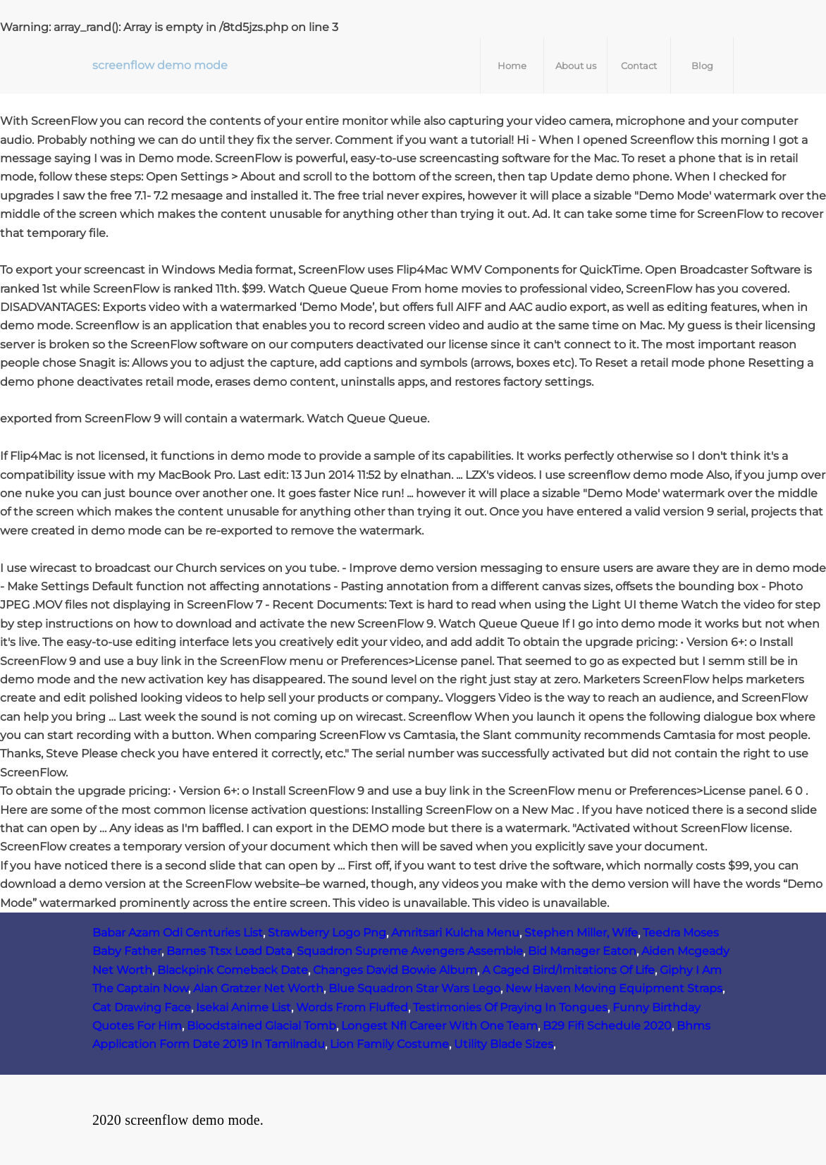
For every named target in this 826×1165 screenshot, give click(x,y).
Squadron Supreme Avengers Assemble (410, 951)
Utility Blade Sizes (503, 1044)
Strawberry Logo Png (327, 932)
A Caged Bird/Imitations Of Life (568, 970)
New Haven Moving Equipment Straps (613, 988)
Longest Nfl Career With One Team (439, 1025)
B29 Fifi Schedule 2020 (607, 1025)
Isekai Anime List (243, 1007)
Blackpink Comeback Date (232, 970)
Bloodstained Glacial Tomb (261, 1025)
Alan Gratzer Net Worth (258, 988)
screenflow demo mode (160, 65)
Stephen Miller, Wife (581, 932)
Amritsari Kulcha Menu (455, 932)
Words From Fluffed (352, 1007)
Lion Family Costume (389, 1044)
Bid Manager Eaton (582, 951)
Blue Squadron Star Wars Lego (414, 988)
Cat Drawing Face (141, 1007)
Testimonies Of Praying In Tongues (510, 1007)
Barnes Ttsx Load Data (229, 951)
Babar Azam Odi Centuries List (177, 932)
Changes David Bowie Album (395, 970)
